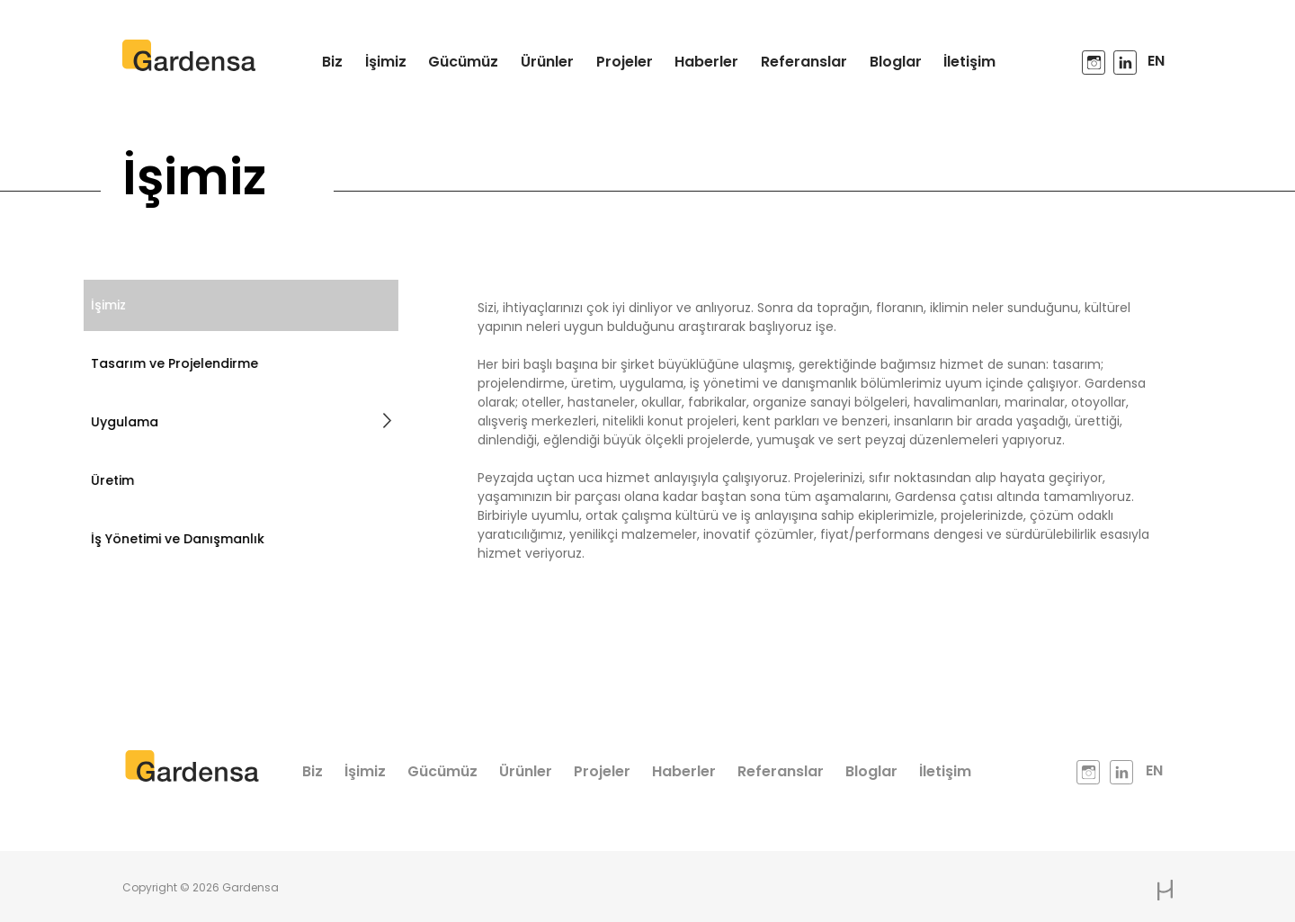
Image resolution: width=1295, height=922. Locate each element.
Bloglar (896, 61)
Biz (332, 61)
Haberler (706, 61)
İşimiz (385, 61)
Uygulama (233, 422)
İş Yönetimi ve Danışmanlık (169, 539)
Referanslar (804, 61)
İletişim (969, 61)
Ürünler (547, 61)
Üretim (104, 480)
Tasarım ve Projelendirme (166, 363)
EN (1156, 60)
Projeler (624, 61)
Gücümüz (463, 61)
